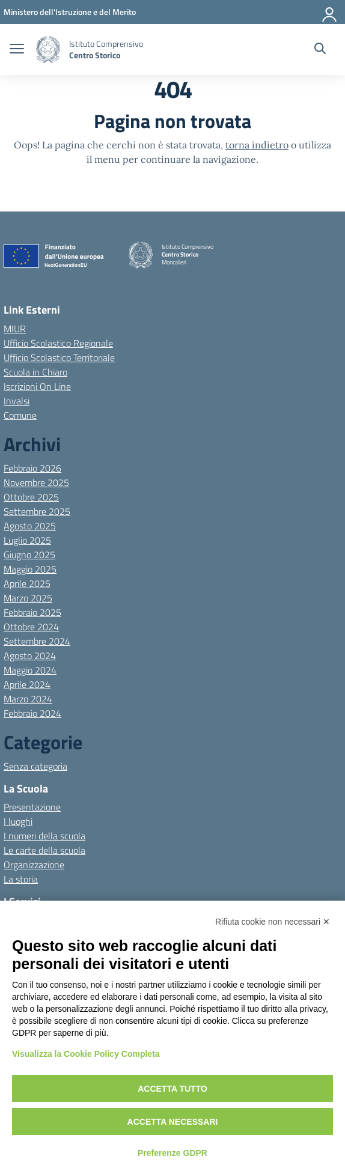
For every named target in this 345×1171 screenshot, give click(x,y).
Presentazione (32, 807)
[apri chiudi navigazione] (17, 50)
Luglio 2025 (27, 540)
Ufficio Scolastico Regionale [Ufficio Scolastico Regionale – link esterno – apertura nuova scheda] (58, 343)
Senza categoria (35, 766)
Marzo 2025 (28, 598)
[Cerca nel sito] (320, 50)
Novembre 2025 (36, 482)
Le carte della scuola (44, 850)
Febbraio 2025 (32, 612)
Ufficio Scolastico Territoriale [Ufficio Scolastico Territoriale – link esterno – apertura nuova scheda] (59, 357)
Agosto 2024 (30, 655)
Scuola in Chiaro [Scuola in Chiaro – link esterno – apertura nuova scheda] (35, 372)
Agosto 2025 (30, 526)
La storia (21, 879)
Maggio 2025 (30, 569)
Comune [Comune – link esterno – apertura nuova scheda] (20, 415)
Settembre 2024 (37, 641)
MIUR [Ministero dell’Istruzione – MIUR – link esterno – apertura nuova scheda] (15, 328)
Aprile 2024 (27, 684)
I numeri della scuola (44, 836)
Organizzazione (34, 864)
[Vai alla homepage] (48, 49)
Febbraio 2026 (32, 468)
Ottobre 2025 (31, 497)
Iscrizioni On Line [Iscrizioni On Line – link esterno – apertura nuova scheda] (37, 386)
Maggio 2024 (30, 670)
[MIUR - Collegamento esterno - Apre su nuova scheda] (70, 11)
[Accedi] (330, 12)
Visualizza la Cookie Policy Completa (86, 1054)
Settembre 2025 (37, 511)
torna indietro (257, 145)
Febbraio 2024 (32, 713)
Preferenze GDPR (172, 1153)
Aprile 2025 (27, 583)
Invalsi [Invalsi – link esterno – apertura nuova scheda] (16, 401)
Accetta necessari (172, 1122)
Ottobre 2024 (31, 626)
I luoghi (18, 821)
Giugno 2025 (29, 554)
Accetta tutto (172, 1088)
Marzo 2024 (28, 699)
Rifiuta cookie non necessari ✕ (272, 921)
